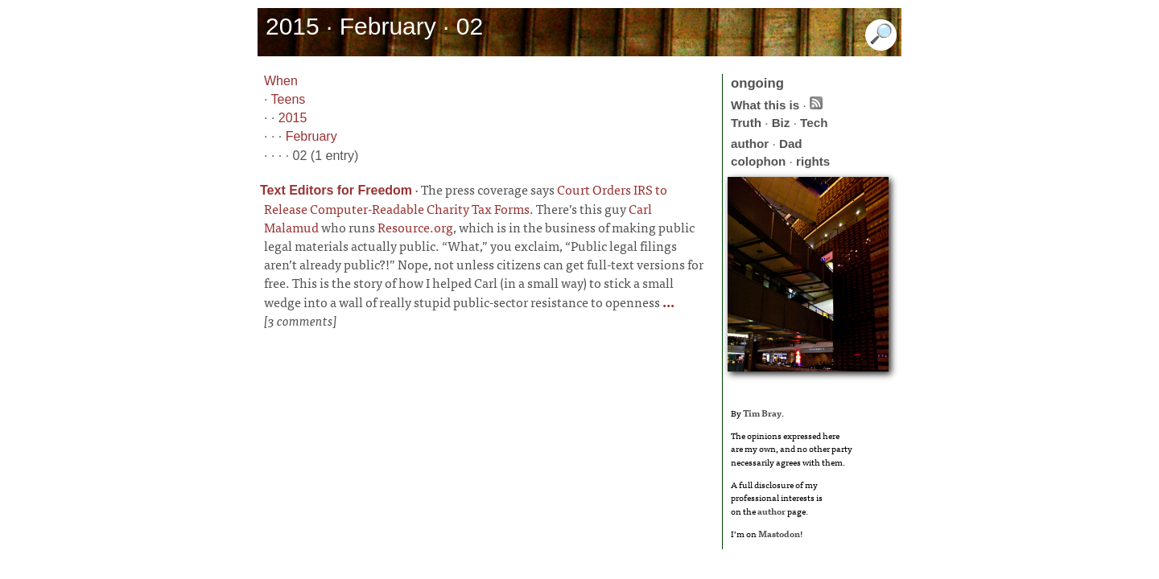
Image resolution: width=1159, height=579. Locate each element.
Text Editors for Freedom (336, 190)
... (667, 301)
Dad (790, 143)
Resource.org (415, 226)
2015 (292, 118)
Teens (288, 99)
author (750, 143)
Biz (781, 122)
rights (813, 161)
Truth (746, 122)
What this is (765, 105)
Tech (813, 122)
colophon (758, 161)
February (311, 136)
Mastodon (779, 533)
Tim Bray (762, 412)
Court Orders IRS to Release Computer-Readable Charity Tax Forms (465, 199)
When (281, 81)
